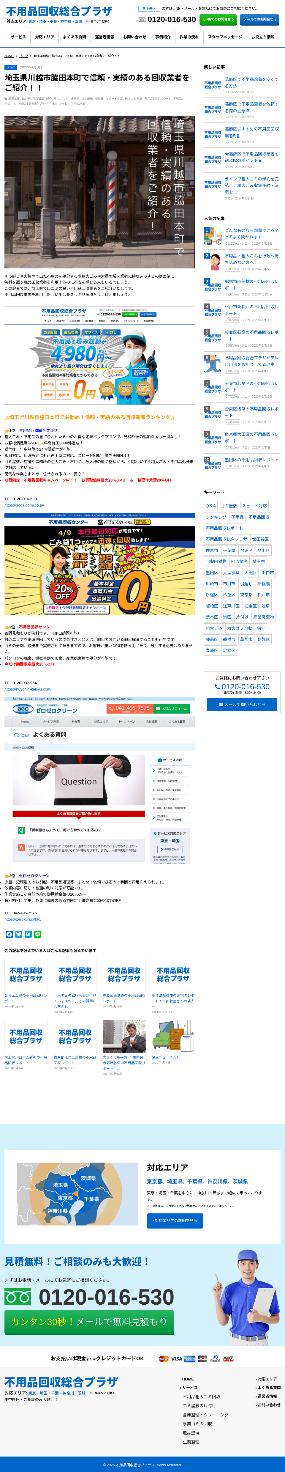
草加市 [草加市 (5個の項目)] (246, 639)
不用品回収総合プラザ (33, 104)
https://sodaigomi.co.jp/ (24, 505)
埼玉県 (74, 98)
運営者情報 (104, 37)
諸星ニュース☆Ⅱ (165, 1057)
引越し (54, 104)
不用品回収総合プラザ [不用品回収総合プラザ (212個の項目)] (226, 539)
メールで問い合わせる (245, 704)
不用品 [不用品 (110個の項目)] (237, 517)
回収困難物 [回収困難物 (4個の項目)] (216, 561)
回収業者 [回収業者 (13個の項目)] (239, 561)
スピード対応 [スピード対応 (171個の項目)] (254, 506)
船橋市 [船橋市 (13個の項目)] (229, 639)
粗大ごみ (10, 104)
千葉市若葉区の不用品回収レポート (252, 386)
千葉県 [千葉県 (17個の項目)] (229, 550)
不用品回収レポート (157, 98)
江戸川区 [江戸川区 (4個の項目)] (231, 606)
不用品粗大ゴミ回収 (201, 1396)
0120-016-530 (246, 687)
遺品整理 (191, 1432)
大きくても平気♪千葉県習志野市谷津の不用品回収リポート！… (124, 1062)
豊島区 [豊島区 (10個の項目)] (212, 650)
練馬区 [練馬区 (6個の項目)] (212, 639)
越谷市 (26, 98)
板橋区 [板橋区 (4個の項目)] (212, 606)
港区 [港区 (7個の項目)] (227, 617)
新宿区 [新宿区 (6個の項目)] (212, 594)
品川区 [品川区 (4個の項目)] (263, 550)
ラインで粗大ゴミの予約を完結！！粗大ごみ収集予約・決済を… (252, 186)
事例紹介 (163, 37)
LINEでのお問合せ (219, 19)
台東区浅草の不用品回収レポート (252, 412)
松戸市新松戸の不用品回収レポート (252, 310)
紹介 (49, 98)
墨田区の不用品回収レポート (252, 459)
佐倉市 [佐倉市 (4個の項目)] (212, 550)
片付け (64, 104)
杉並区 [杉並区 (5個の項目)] (229, 594)
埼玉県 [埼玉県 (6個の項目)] (259, 561)
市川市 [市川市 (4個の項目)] (229, 583)
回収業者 (39, 98)
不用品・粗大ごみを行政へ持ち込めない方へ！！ (252, 259)
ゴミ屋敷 (87, 98)
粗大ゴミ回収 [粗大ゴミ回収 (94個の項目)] (239, 628)
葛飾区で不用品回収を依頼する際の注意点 (252, 107)
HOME (188, 1379)
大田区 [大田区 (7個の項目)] (250, 572)
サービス (18, 37)
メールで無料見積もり (89, 1322)
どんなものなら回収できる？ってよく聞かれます (252, 233)
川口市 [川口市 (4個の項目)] (268, 572)
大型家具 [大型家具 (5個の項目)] (231, 572)
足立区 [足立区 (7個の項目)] (229, 650)
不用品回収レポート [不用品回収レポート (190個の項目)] (224, 528)
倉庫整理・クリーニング (206, 1415)
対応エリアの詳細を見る (176, 1220)
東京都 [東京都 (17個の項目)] (246, 594)
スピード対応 (114, 98)
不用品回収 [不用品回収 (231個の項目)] (258, 517)
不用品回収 (78, 104)
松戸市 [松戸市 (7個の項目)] (263, 594)
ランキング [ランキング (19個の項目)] (216, 517)
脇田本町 (14, 98)
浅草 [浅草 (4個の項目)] (266, 606)
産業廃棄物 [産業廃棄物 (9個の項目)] (263, 617)
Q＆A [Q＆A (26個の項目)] (211, 506)
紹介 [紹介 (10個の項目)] (261, 628)
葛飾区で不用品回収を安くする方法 (252, 82)
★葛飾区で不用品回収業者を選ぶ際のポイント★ (252, 157)
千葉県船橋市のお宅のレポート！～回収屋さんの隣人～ (173, 1001)
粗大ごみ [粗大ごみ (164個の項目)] (214, 628)
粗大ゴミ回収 (133, 98)
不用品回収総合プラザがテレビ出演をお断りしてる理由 (252, 361)
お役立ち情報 (263, 37)
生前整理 (191, 1442)
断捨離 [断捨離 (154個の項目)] (263, 583)
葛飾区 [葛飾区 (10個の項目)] (263, 639)
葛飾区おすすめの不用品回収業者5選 (252, 132)
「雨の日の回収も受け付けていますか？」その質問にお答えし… (75, 1001)
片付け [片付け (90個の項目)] (242, 617)
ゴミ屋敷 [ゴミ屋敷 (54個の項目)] (229, 506)
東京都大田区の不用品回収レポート (252, 437)
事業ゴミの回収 (197, 1423)
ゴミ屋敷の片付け (199, 1405)
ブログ (11, 67)
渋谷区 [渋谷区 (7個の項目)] (212, 617)
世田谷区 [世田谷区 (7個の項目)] (260, 539)
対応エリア (44, 37)
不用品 (177, 98)
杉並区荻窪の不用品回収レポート (252, 335)
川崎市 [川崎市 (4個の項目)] (212, 583)
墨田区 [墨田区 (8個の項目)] (212, 572)
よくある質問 (74, 37)
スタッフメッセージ (225, 37)
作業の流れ (189, 37)
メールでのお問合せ (261, 19)
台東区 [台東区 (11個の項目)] (246, 550)
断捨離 (99, 98)
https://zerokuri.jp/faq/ (23, 919)
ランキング (61, 98)
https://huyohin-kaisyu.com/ (27, 689)
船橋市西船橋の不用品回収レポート (252, 284)
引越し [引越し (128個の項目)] (246, 583)
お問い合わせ (134, 37)
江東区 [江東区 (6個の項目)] (250, 606)
